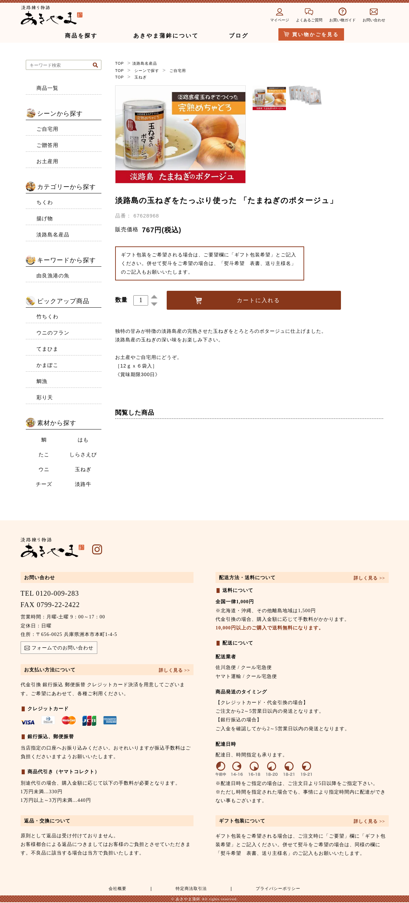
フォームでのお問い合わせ (58, 648)
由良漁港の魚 (52, 275)
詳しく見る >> (174, 670)
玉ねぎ (140, 76)
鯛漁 (41, 381)
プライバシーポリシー (277, 889)
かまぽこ (47, 365)
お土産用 (47, 161)
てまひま (47, 349)
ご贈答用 (47, 145)
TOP (119, 63)
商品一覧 (47, 88)
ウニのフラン (52, 333)
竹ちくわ (47, 316)
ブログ (238, 36)
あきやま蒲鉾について (166, 36)
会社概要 (116, 889)
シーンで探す (146, 70)
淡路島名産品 (144, 63)
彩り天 (44, 397)
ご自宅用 (177, 70)
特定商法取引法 (189, 889)
